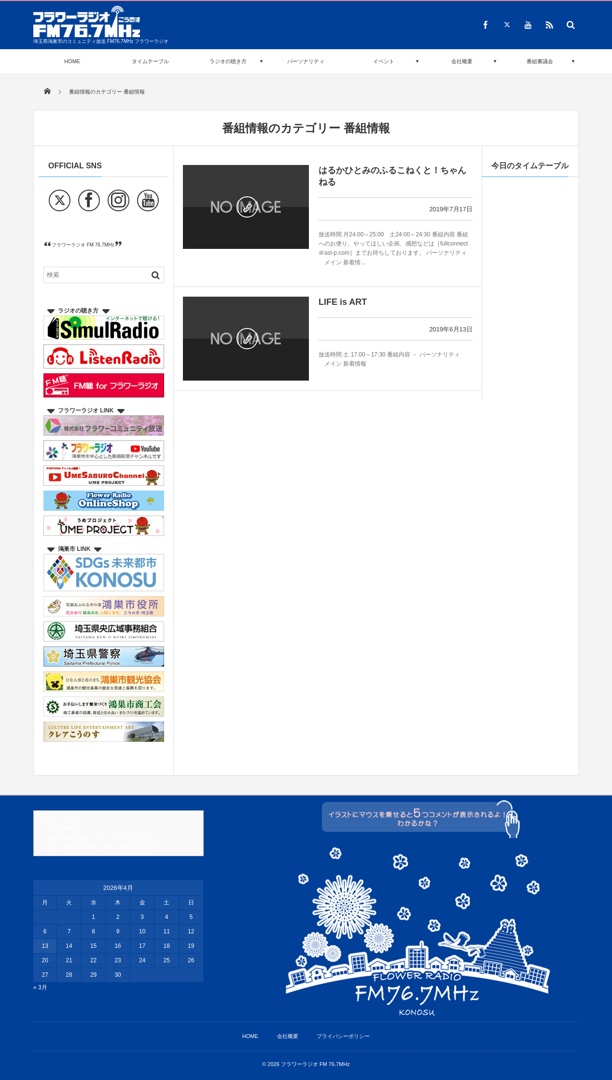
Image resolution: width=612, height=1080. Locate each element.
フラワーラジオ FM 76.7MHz (83, 244)
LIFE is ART (343, 302)
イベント (383, 61)
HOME (72, 61)
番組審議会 (540, 61)
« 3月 (40, 987)
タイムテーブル (150, 61)
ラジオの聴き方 (228, 61)
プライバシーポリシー (343, 1036)
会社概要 (462, 61)
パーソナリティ (305, 61)
